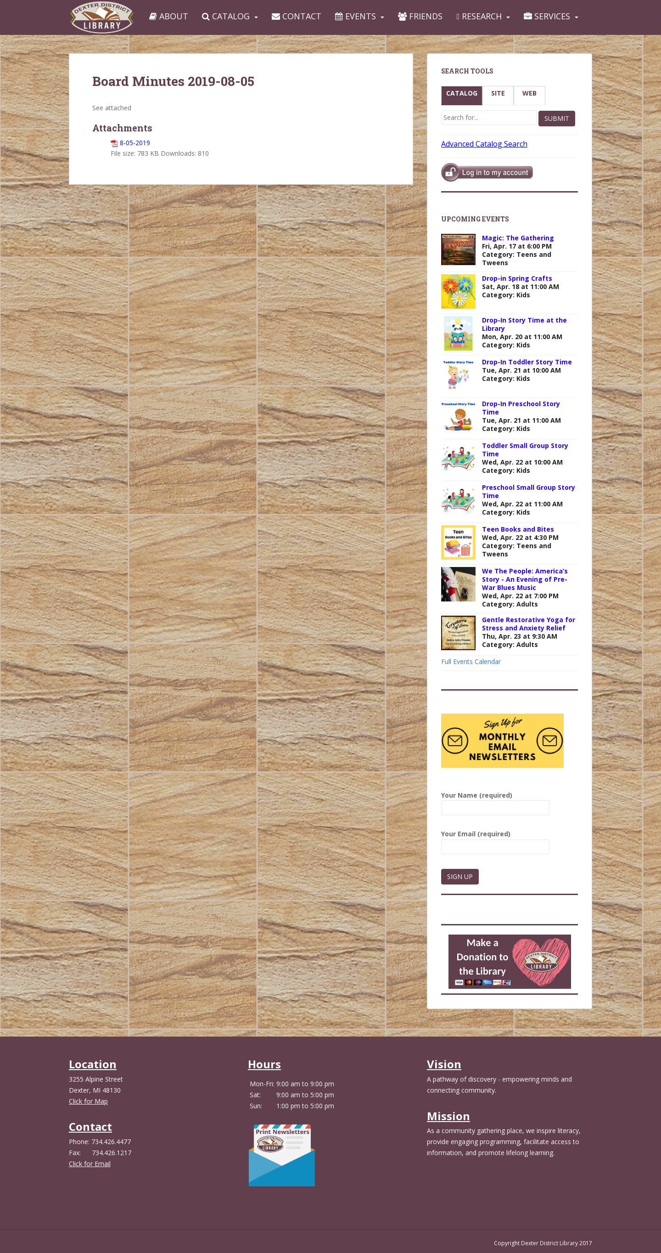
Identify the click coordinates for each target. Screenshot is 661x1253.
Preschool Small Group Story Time (528, 491)
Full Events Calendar (471, 661)
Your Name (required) (495, 801)
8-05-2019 (135, 142)
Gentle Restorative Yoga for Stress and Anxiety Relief (528, 623)
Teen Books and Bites (518, 529)
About (168, 16)
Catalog (226, 16)
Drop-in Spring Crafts (517, 278)
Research (479, 16)
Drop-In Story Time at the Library (524, 324)
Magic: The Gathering (518, 237)
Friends (420, 16)
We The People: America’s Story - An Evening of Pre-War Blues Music (525, 579)
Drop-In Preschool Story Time (521, 407)
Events (355, 16)
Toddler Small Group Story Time (525, 449)
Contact (296, 16)
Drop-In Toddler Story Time (527, 361)
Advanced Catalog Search (484, 144)
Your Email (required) (495, 840)
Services (547, 16)
